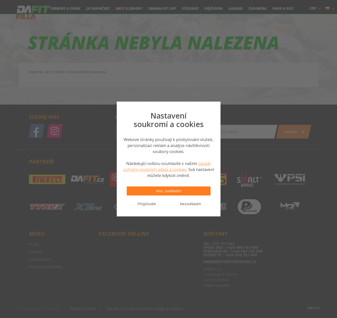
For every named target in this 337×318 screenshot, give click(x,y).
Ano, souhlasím (168, 190)
